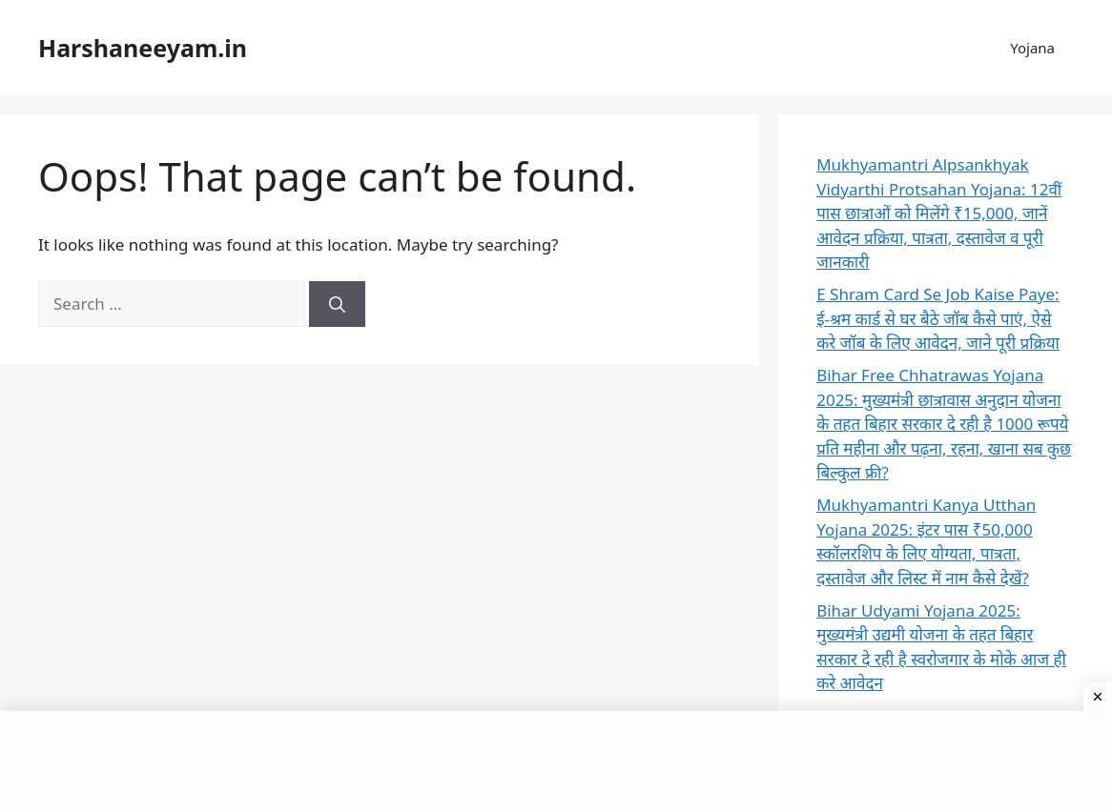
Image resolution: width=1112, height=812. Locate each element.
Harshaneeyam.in (142, 47)
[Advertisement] (556, 759)
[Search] (337, 304)
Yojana (1032, 47)
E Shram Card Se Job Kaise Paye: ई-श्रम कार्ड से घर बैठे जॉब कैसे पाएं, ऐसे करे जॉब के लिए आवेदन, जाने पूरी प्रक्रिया (938, 318)
